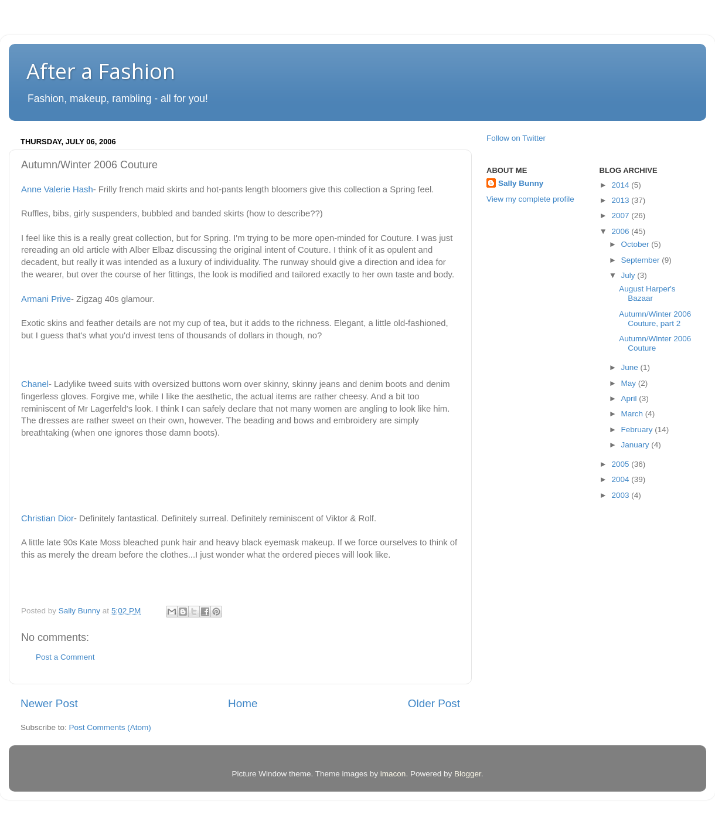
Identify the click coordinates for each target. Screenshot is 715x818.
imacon (393, 773)
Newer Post (49, 703)
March (633, 413)
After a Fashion (100, 71)
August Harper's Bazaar (647, 293)
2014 (621, 185)
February (638, 429)
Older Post (434, 703)
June (631, 367)
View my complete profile (530, 199)
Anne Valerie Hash (57, 189)
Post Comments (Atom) (110, 727)
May (629, 383)
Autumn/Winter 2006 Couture (655, 343)
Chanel (35, 384)
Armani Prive (46, 299)
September (641, 260)
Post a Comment (65, 657)
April (630, 398)
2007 (621, 215)
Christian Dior (47, 518)
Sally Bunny (520, 183)
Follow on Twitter (516, 138)
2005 (621, 464)
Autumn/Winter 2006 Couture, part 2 (655, 319)
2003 (621, 495)
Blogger (467, 773)
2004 (621, 479)
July (629, 275)
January (636, 444)
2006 (621, 231)
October (636, 244)
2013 (621, 200)
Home (242, 703)
